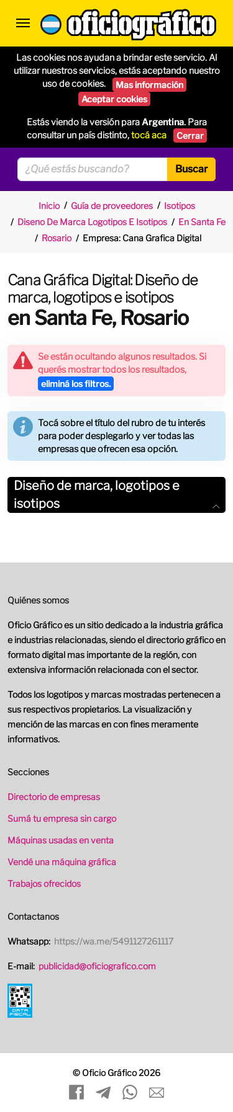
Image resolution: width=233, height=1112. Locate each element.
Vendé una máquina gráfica (61, 861)
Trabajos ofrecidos (44, 883)
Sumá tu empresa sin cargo (61, 818)
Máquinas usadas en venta (60, 840)
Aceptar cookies (114, 99)
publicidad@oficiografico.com (97, 966)
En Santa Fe (202, 221)
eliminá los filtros (76, 383)
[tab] (116, 495)
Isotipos (179, 205)
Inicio (49, 205)
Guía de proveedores (112, 205)
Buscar (191, 169)
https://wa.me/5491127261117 (113, 941)
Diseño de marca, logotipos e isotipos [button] (116, 494)
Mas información (149, 84)
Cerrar (190, 135)
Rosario (56, 238)
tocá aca (149, 135)
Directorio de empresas (53, 796)
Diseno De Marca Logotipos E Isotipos (92, 221)
